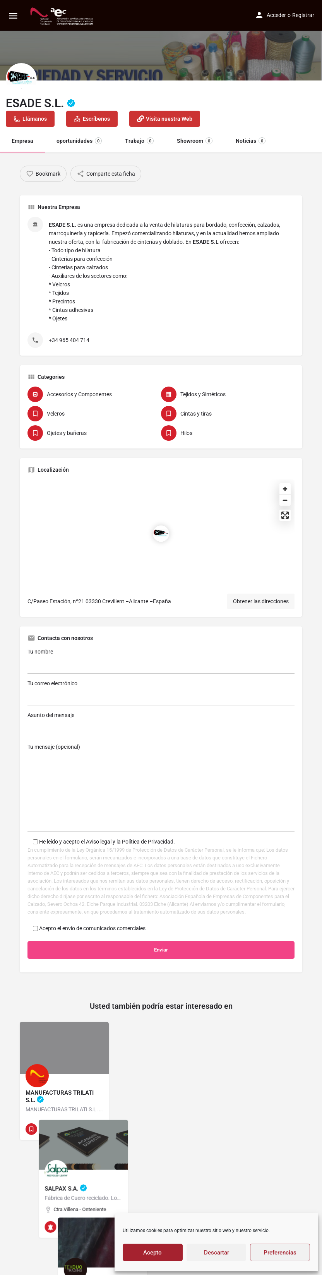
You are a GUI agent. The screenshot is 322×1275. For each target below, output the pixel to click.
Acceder (276, 15)
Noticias (250, 140)
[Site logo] (62, 15)
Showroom (194, 140)
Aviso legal (99, 842)
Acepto (152, 1252)
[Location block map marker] (161, 533)
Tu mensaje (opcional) (161, 788)
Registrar (303, 15)
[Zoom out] (285, 500)
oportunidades (79, 140)
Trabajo (139, 140)
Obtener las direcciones (261, 601)
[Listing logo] (21, 78)
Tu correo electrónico (161, 692)
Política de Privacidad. (148, 842)
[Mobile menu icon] (13, 15)
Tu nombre (161, 661)
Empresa (22, 141)
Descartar (216, 1252)
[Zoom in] (285, 489)
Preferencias (280, 1252)
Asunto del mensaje (161, 724)
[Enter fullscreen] (285, 515)
